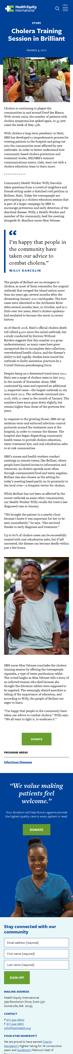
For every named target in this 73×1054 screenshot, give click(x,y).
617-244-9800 (15, 1019)
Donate (36, 739)
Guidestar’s (24, 1050)
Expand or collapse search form (57, 8)
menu (66, 7)
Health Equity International (21, 8)
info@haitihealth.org (17, 1028)
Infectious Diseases (18, 762)
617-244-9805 (15, 1023)
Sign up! (17, 977)
